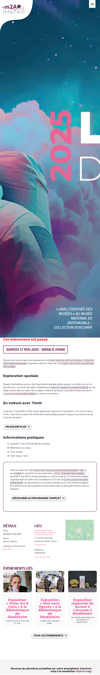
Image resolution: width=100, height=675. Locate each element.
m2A (81, 470)
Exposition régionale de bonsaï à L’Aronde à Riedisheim (82, 607)
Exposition (7, 549)
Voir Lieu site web (42, 557)
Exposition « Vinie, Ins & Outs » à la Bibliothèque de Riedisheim (17, 608)
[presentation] (17, 581)
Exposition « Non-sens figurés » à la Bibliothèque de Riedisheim (49, 608)
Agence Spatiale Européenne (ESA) (69, 387)
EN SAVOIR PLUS (16, 426)
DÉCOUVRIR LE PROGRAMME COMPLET (36, 498)
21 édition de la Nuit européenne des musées (54, 470)
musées (17, 473)
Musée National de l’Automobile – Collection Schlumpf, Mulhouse (45, 532)
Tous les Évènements (48, 635)
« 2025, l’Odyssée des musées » (69, 473)
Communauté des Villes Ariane (19, 393)
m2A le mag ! (84, 671)
